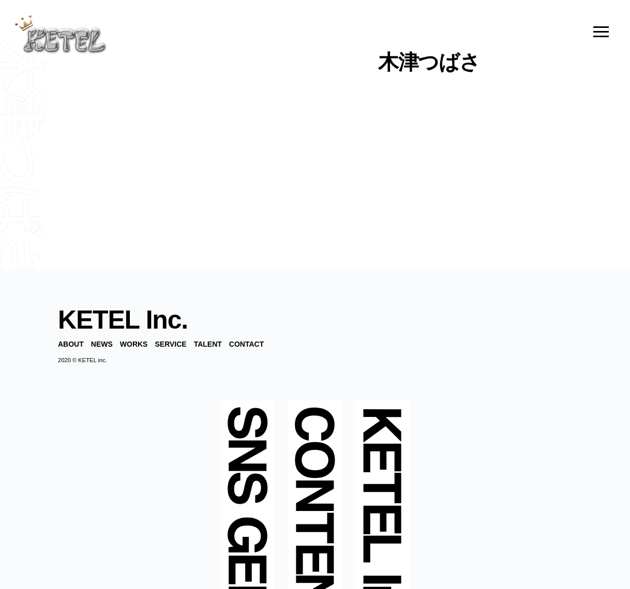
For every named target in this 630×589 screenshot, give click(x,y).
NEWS (102, 344)
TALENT (208, 344)
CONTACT (246, 344)
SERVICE (170, 344)
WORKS (134, 344)
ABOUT (71, 344)
